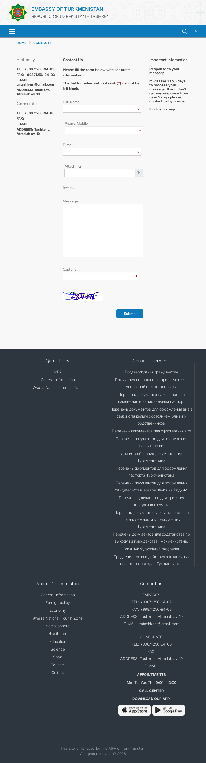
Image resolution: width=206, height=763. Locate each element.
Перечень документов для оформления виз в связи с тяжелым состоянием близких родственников (151, 416)
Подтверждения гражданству (151, 372)
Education (58, 641)
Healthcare (57, 633)
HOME (21, 43)
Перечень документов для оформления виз (151, 431)
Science (58, 649)
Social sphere (57, 626)
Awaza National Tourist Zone (57, 387)
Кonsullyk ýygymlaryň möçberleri (152, 549)
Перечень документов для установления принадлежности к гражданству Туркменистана (151, 519)
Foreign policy (58, 602)
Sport (57, 657)
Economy (58, 610)
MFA (57, 372)
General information (58, 379)
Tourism (58, 664)
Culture (58, 672)
